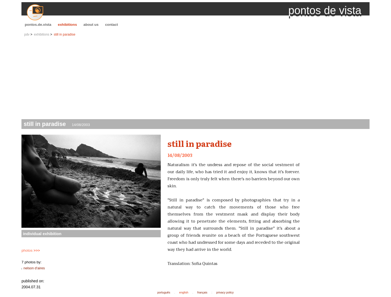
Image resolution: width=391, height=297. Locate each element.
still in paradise (64, 34)
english (183, 292)
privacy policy (225, 292)
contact (111, 25)
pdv (26, 34)
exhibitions (67, 25)
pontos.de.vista (38, 25)
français (202, 292)
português (163, 292)
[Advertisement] (195, 78)
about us (91, 25)
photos (30, 250)
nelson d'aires (34, 268)
